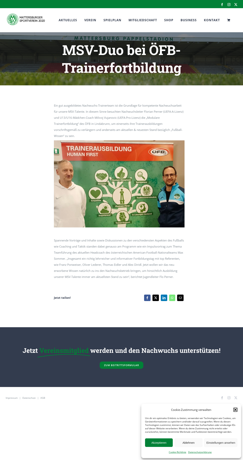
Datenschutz (29, 397)
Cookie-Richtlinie (177, 452)
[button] (235, 410)
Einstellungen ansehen (220, 442)
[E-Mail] (180, 298)
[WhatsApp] (172, 298)
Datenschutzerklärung (200, 452)
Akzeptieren (158, 442)
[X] (155, 298)
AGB (42, 397)
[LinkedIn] (164, 298)
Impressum (12, 397)
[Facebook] (147, 298)
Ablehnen (188, 442)
